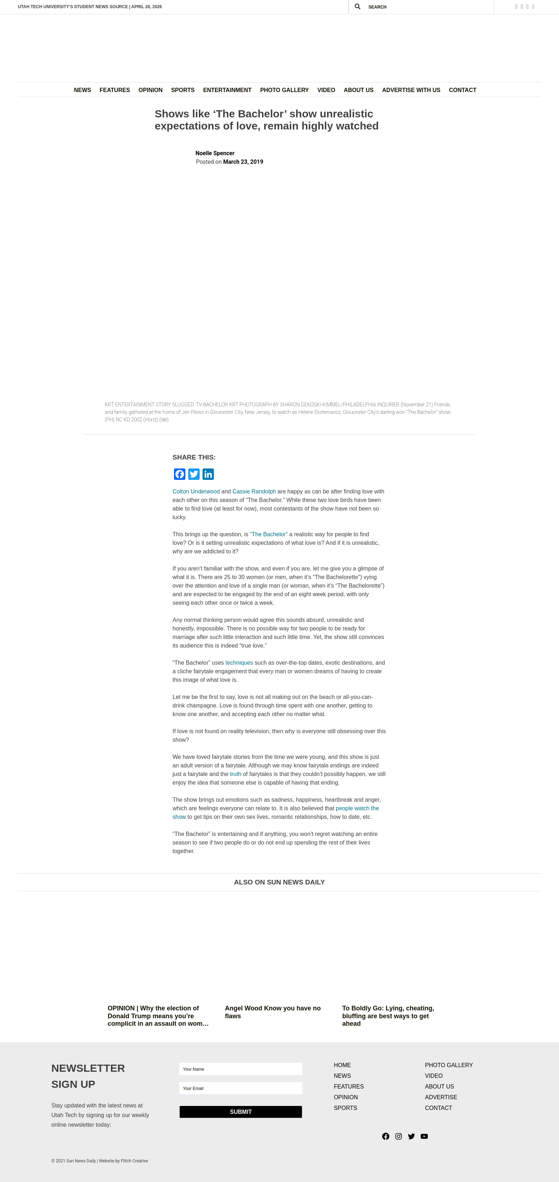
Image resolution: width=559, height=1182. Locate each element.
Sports (183, 90)
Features (115, 90)
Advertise (441, 1097)
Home (342, 1065)
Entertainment (227, 90)
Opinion (151, 90)
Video (326, 90)
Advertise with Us (411, 90)
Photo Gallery (284, 90)
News (82, 90)
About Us (359, 90)
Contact (462, 90)
